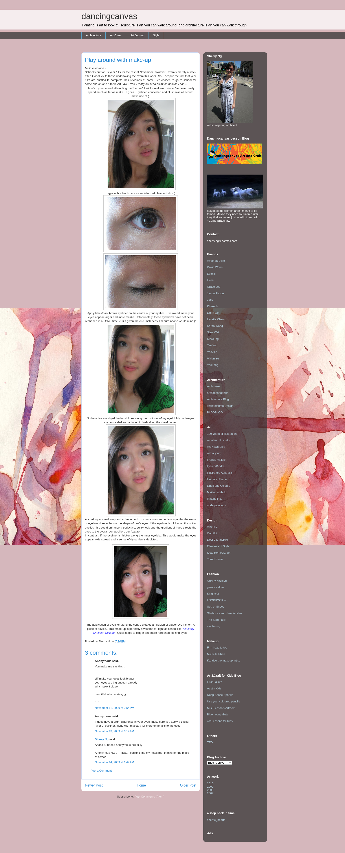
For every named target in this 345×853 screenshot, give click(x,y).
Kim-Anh (212, 306)
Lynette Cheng (216, 319)
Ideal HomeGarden (219, 552)
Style (156, 35)
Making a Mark (216, 492)
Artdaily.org (214, 453)
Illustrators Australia (219, 472)
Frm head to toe (217, 647)
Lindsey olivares (217, 479)
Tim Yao (212, 345)
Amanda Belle (216, 260)
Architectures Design (220, 405)
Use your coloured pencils (223, 701)
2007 (210, 793)
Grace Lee (213, 286)
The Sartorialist (216, 619)
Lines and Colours (218, 485)
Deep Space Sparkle (220, 694)
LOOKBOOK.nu (217, 600)
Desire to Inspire (217, 539)
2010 (210, 783)
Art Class (116, 35)
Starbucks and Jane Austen (224, 613)
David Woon (215, 267)
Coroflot (212, 533)
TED (210, 742)
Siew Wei (213, 332)
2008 (210, 790)
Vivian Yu (213, 358)
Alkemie (212, 526)
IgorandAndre (215, 466)
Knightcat (213, 593)
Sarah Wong (215, 326)
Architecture (93, 35)
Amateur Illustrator (218, 440)
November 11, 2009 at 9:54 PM (114, 707)
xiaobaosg (213, 626)
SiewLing (213, 339)
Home (141, 785)
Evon (210, 280)
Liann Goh (213, 312)
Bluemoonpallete (217, 714)
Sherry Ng (101, 739)
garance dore (215, 587)
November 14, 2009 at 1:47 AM (114, 762)
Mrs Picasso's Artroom (221, 708)
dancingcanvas (109, 16)
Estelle (211, 273)
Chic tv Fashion (217, 580)
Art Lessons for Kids (220, 721)
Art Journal (137, 35)
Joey (210, 299)
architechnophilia (218, 392)
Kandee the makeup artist (223, 660)
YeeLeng (212, 365)
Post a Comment (101, 770)
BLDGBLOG (215, 412)
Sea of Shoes (215, 606)
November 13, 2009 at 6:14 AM (114, 731)
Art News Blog (216, 446)
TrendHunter (215, 559)
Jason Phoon (215, 293)
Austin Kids (214, 688)
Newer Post (94, 785)
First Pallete (214, 682)
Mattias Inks (214, 498)
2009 (210, 786)
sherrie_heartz (216, 820)
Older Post (188, 785)
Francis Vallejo (216, 459)
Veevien (212, 352)
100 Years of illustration (222, 433)
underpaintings (216, 505)
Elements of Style (218, 546)
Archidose (213, 386)
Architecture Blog (218, 399)
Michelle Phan (216, 654)
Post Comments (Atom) (149, 796)
